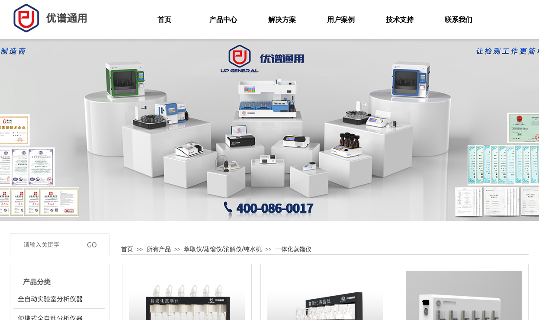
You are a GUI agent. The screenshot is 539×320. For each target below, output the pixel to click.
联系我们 (458, 19)
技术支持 (400, 19)
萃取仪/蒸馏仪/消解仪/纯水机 (223, 249)
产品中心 (223, 19)
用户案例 (341, 19)
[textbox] (50, 244)
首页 (127, 249)
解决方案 (282, 19)
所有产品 (159, 249)
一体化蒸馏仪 (293, 249)
